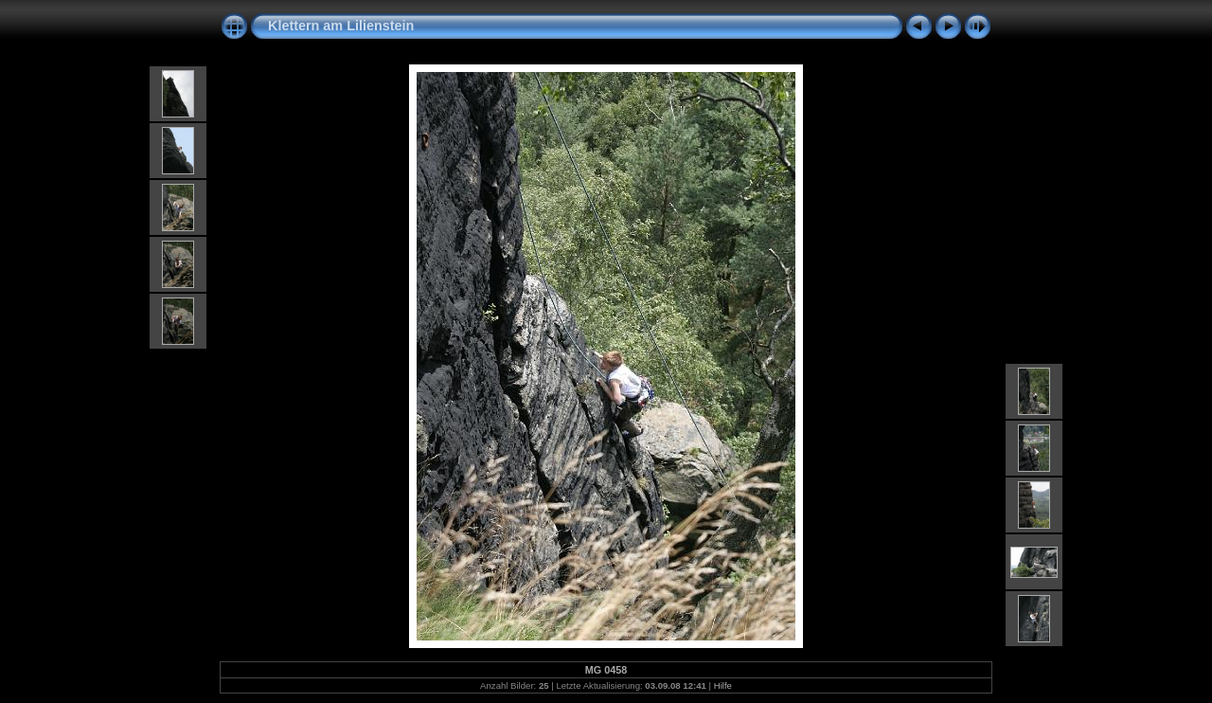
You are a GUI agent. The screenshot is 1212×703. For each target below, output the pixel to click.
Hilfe (723, 685)
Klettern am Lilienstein (341, 25)
